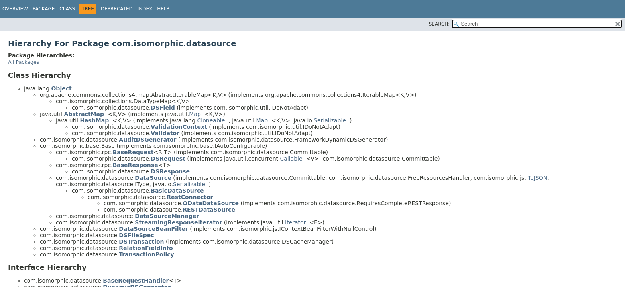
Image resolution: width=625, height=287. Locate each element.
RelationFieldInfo (146, 248)
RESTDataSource (209, 209)
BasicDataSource (177, 190)
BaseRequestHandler (136, 280)
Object (61, 88)
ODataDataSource (211, 203)
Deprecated (117, 9)
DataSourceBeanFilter (153, 229)
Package (44, 9)
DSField (163, 107)
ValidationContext (179, 127)
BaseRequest (133, 152)
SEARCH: (439, 24)
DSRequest (168, 158)
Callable (291, 158)
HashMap (94, 120)
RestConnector (190, 197)
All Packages (23, 62)
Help (163, 9)
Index (145, 9)
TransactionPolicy (146, 254)
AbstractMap (84, 114)
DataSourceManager (167, 216)
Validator (165, 133)
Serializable (330, 120)
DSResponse (170, 171)
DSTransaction (141, 241)
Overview (15, 9)
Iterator (295, 222)
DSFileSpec (136, 235)
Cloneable (211, 120)
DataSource (153, 178)
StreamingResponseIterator (178, 222)
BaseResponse (135, 165)
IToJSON (536, 178)
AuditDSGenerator (147, 139)
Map (195, 114)
